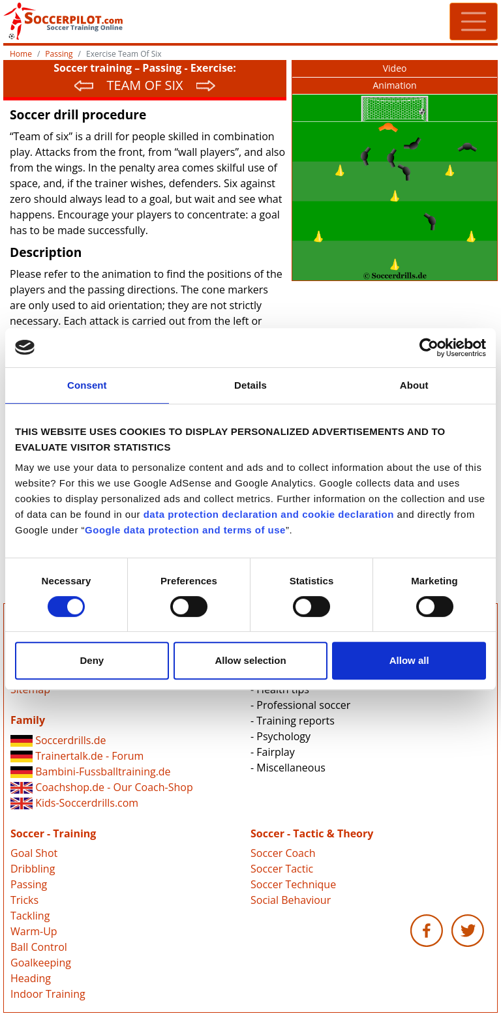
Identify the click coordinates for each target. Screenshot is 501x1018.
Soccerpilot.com (126, 21)
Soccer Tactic (281, 868)
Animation (394, 85)
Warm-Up (33, 931)
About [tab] (414, 385)
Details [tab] (250, 385)
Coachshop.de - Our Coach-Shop (101, 787)
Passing (58, 53)
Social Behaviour (290, 900)
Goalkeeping (40, 962)
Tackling (30, 915)
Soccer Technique (293, 884)
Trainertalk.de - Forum (77, 756)
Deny (92, 660)
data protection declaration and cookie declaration (269, 514)
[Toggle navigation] (473, 21)
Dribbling (32, 868)
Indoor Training (47, 994)
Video (395, 68)
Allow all (409, 660)
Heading (30, 978)
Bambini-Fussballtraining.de (90, 771)
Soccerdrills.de (58, 740)
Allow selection (250, 660)
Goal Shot (33, 853)
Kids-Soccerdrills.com (74, 803)
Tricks (24, 900)
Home (21, 53)
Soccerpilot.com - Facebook (426, 930)
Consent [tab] (87, 385)
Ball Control (38, 947)
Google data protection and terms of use (185, 529)
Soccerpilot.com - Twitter (467, 930)
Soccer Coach (282, 853)
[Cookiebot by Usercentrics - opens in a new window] (429, 347)
